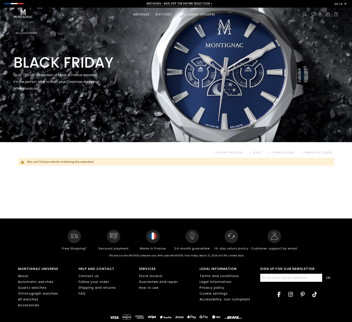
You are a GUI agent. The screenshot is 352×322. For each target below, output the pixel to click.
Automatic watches (35, 282)
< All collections (25, 33)
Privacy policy (212, 287)
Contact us (89, 276)
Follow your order (94, 282)
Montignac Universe (38, 269)
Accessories (28, 305)
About (23, 276)
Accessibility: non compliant (225, 299)
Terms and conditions (219, 276)
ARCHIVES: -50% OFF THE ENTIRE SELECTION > (179, 4)
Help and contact (96, 269)
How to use (149, 287)
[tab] (45, 288)
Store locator (151, 276)
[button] (340, 4)
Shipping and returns (97, 287)
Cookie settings (214, 293)
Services (147, 269)
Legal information (218, 269)
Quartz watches (32, 287)
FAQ (82, 293)
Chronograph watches (38, 293)
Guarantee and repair (158, 282)
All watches (28, 299)
